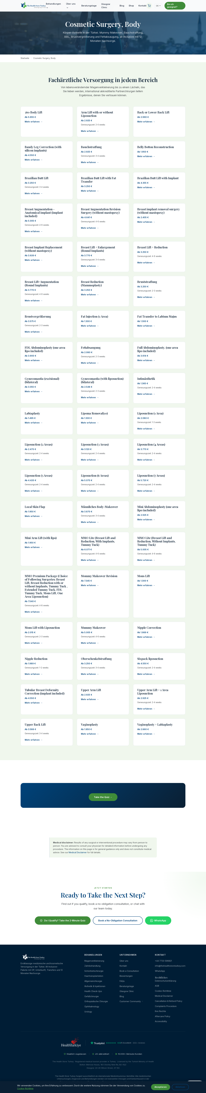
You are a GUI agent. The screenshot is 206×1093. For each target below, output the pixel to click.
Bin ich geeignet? (172, 5)
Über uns (71, 5)
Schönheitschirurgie (93, 971)
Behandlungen (53, 5)
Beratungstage (89, 5)
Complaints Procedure (166, 1006)
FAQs (122, 981)
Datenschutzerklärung (165, 981)
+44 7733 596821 (163, 961)
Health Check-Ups (93, 991)
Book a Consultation (129, 971)
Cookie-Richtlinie (163, 991)
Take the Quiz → (103, 799)
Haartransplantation (93, 976)
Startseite (25, 58)
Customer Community (131, 1001)
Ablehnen (180, 1087)
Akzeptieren (160, 1087)
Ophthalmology (91, 1006)
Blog (122, 5)
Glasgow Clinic (105, 6)
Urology (88, 1011)
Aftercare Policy (162, 1016)
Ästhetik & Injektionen (94, 986)
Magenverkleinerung (94, 961)
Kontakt (142, 5)
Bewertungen (126, 976)
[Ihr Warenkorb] (149, 6)
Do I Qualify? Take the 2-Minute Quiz (62, 922)
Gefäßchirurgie (91, 996)
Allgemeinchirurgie (93, 981)
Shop (131, 5)
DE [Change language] (158, 6)
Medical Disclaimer (78, 852)
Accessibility (161, 1021)
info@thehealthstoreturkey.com (170, 966)
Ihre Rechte (160, 1011)
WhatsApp (158, 922)
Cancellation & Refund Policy (168, 1001)
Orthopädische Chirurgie (96, 1001)
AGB (157, 986)
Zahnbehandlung (92, 966)
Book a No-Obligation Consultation (117, 922)
